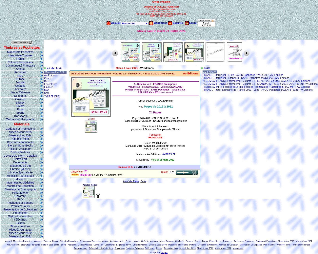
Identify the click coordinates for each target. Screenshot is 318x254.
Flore (20, 109)
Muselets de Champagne (20, 189)
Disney (20, 102)
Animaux (20, 89)
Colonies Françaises (20, 62)
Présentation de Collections (20, 209)
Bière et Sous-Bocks (20, 145)
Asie (20, 75)
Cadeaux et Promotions (20, 128)
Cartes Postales (20, 152)
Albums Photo (20, 138)
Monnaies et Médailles (20, 182)
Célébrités (20, 95)
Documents (20, 162)
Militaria (20, 179)
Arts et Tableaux (20, 92)
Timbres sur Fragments (20, 119)
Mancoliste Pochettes (20, 52)
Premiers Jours (20, 206)
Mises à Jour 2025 (20, 132)
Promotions (20, 212)
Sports (20, 112)
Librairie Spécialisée (20, 172)
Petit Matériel (20, 192)
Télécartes (20, 219)
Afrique (20, 68)
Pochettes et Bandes (20, 202)
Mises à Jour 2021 (20, 236)
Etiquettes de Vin (20, 165)
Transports (20, 116)
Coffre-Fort (20, 159)
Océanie (20, 85)
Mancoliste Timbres (20, 55)
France (20, 58)
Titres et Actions (20, 226)
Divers (20, 105)
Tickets (20, 223)
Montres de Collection (20, 185)
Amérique (20, 72)
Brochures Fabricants (20, 142)
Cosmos (20, 99)
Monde (20, 82)
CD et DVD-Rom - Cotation (20, 155)
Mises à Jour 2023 (20, 229)
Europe (20, 79)
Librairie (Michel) (20, 169)
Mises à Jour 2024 (20, 135)
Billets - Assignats (20, 148)
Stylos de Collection (20, 216)
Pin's (20, 199)
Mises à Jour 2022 (20, 233)
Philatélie (20, 196)
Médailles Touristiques (20, 175)
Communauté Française (20, 65)
